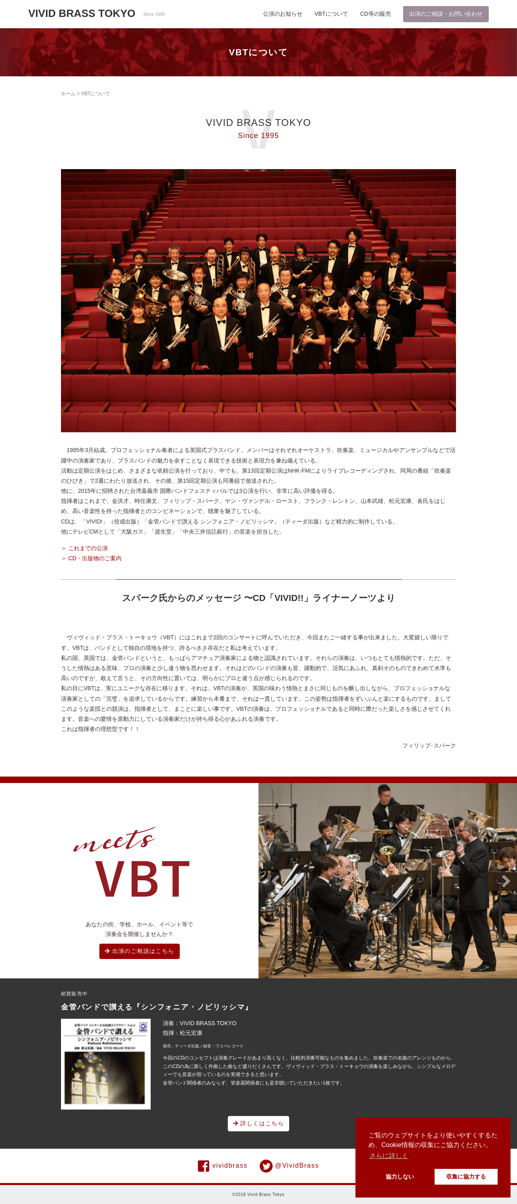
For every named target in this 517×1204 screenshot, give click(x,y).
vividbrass (223, 1166)
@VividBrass (289, 1166)
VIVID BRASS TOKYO (96, 13)
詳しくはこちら (258, 1123)
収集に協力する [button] (466, 1176)
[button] (275, 881)
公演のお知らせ (283, 13)
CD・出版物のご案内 (95, 558)
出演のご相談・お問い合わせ (446, 13)
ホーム (68, 93)
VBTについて (331, 13)
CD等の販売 (375, 13)
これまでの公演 (88, 548)
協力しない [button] (400, 1176)
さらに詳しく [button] (389, 1155)
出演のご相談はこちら (139, 951)
